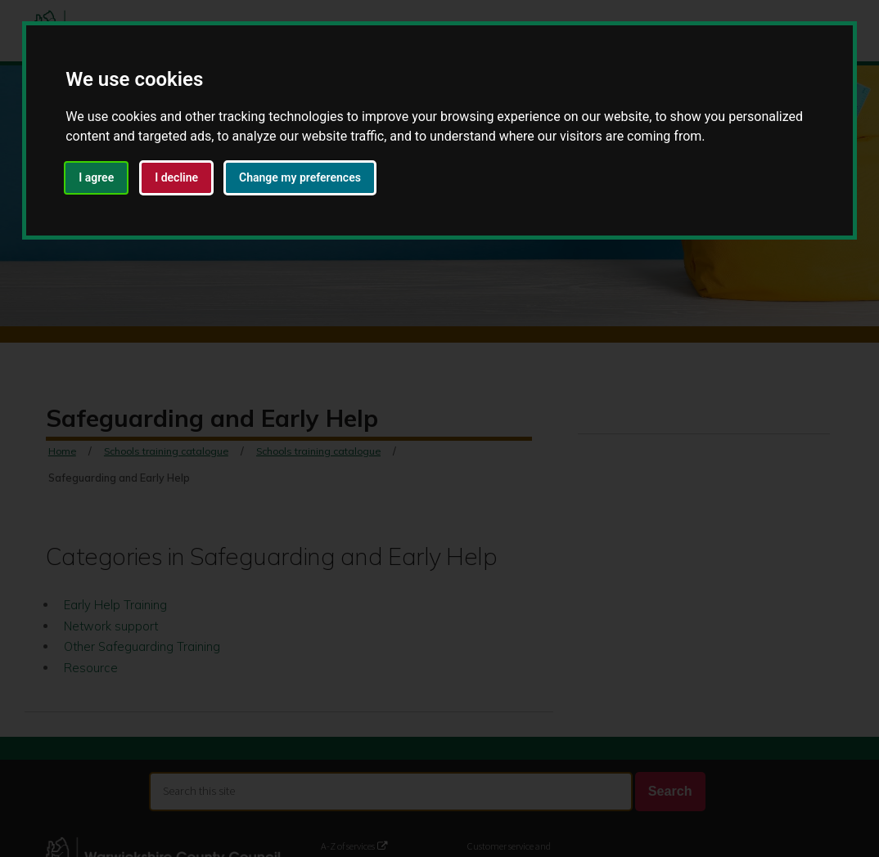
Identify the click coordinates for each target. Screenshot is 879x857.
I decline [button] (176, 177)
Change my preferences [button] (300, 177)
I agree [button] (96, 177)
